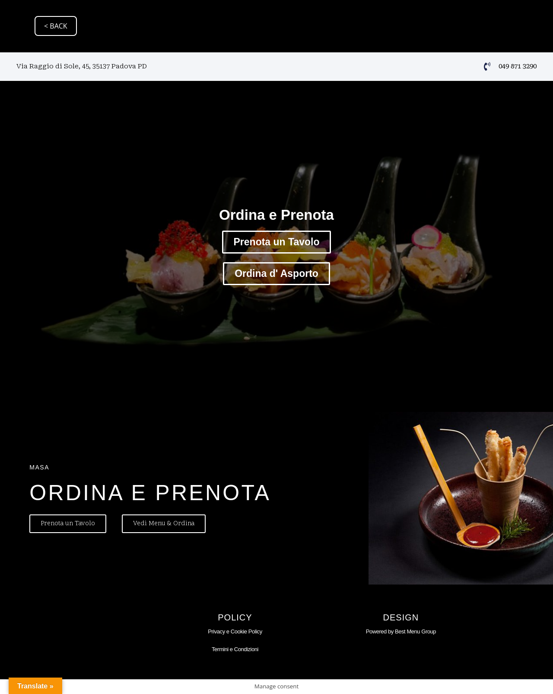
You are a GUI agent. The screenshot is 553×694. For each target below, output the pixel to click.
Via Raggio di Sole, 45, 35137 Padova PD (81, 66)
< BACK (55, 26)
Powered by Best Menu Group (401, 631)
